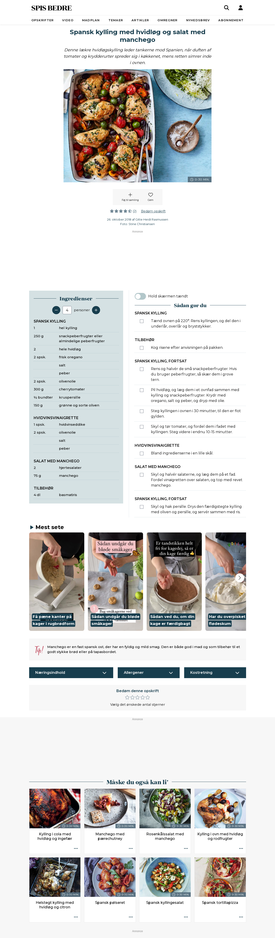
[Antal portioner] (67, 310)
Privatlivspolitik (163, 925)
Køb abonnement (114, 925)
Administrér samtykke (195, 925)
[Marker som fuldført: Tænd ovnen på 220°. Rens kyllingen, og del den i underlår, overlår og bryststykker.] (141, 321)
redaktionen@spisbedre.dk (207, 914)
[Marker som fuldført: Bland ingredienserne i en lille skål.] (141, 453)
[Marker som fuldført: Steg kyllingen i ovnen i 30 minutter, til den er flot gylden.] (141, 411)
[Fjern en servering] (56, 310)
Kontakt (68, 925)
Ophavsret (140, 925)
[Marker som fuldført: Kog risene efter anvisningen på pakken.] (141, 348)
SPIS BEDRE (51, 7)
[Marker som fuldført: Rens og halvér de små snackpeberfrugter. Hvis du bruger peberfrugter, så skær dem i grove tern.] (141, 369)
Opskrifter (42, 20)
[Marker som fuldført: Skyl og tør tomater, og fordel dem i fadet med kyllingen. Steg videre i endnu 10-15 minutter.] (141, 427)
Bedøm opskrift (153, 211)
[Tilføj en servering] (96, 310)
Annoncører (87, 925)
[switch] (140, 296)
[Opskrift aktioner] (75, 741)
